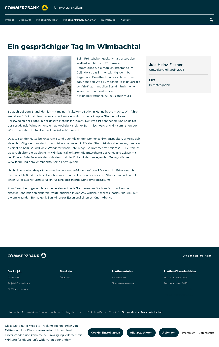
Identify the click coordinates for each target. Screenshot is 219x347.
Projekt (9, 19)
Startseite (14, 312)
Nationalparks (119, 277)
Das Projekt (14, 277)
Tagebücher (73, 312)
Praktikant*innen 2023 (176, 283)
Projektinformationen (19, 283)
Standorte (25, 19)
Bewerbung (108, 19)
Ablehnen (168, 332)
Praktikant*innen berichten (79, 19)
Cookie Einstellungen (105, 332)
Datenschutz (206, 332)
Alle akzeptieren (141, 332)
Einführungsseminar (18, 289)
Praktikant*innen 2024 (176, 277)
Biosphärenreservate (123, 283)
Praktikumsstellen (47, 19)
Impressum (188, 332)
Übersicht (65, 277)
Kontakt (125, 19)
